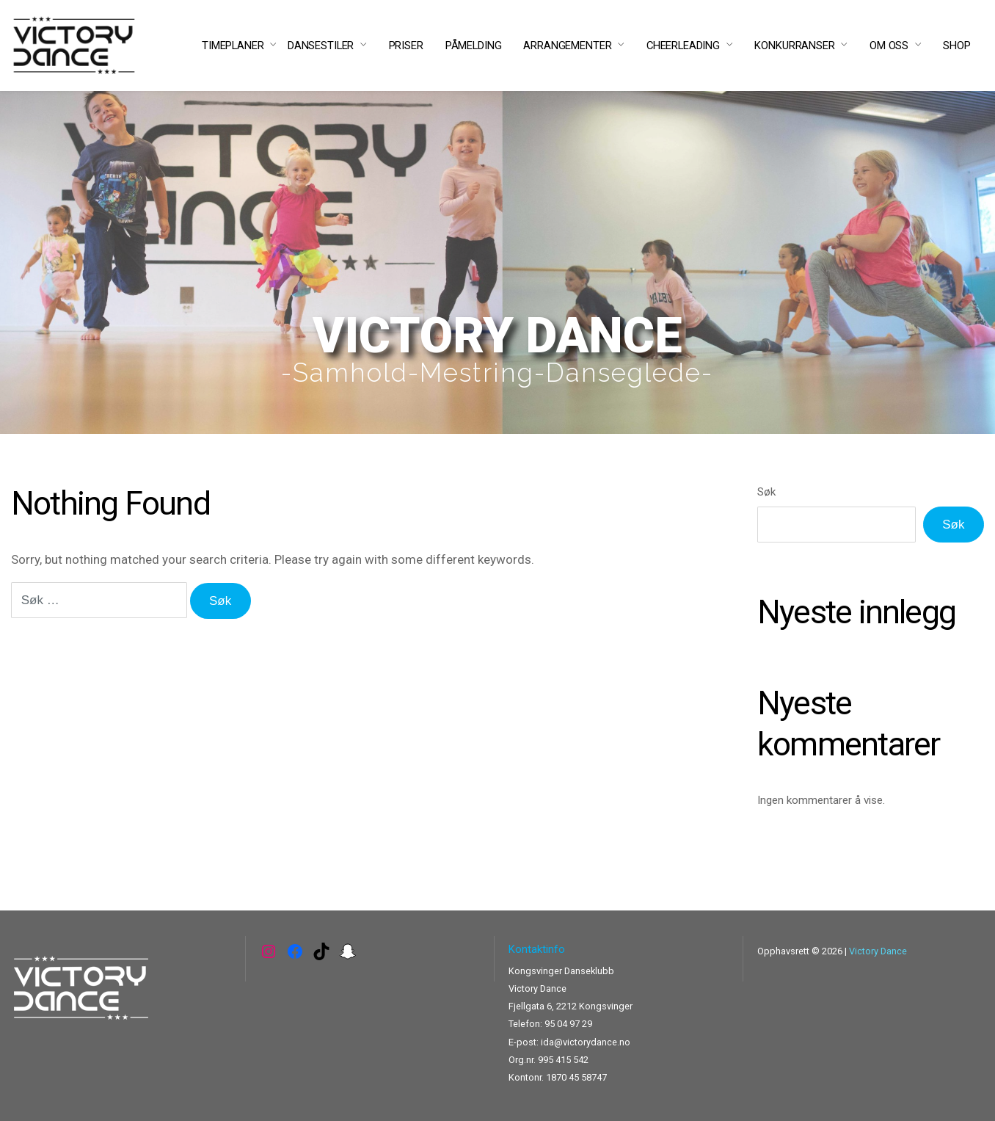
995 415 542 (563, 1059)
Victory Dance (878, 951)
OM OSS (889, 45)
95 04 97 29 (568, 1023)
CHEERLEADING (683, 45)
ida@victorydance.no (585, 1042)
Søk (766, 491)
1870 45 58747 (576, 1077)
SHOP (956, 45)
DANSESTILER (321, 45)
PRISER (406, 45)
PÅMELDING (473, 45)
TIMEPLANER (233, 45)
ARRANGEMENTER (567, 45)
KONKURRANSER (794, 45)
